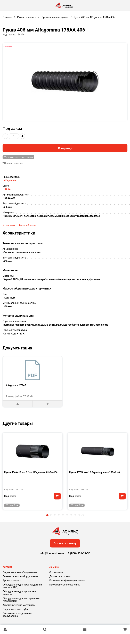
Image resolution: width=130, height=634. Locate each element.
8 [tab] (75, 515)
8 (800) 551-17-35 (79, 553)
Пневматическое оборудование (20, 576)
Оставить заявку (65, 543)
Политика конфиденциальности (67, 580)
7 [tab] (71, 515)
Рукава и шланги (12, 580)
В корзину (65, 148)
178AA (7, 189)
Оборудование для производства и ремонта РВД (22, 586)
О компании (56, 572)
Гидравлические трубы (15, 609)
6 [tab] (67, 515)
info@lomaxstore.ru (52, 553)
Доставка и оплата (59, 576)
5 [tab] (63, 515)
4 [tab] (59, 515)
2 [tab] (51, 515)
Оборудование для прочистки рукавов (19, 593)
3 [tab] (55, 515)
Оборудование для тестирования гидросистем (21, 599)
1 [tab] (47, 515)
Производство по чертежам (64, 584)
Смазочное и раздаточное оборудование (17, 614)
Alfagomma (9, 180)
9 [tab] (79, 515)
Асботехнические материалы (19, 605)
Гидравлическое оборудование (20, 572)
